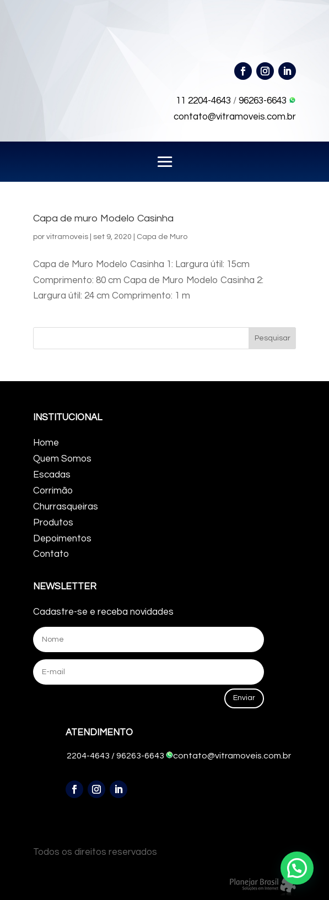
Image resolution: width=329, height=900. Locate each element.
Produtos (53, 523)
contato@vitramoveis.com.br (235, 117)
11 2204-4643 (203, 101)
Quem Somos (62, 459)
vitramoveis (67, 237)
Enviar (244, 698)
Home (46, 443)
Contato (51, 554)
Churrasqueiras (65, 507)
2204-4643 (88, 755)
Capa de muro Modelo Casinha (103, 218)
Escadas (52, 475)
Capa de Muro (162, 237)
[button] (297, 868)
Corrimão (53, 491)
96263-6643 (267, 101)
